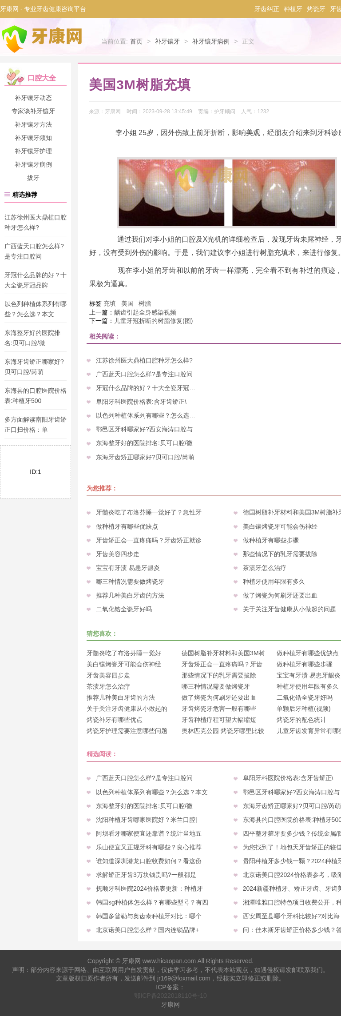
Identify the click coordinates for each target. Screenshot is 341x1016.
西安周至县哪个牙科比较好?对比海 (291, 916)
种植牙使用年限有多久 (274, 581)
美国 (127, 303)
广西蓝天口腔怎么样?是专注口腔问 (144, 374)
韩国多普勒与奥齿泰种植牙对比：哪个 (149, 916)
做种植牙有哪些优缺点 (127, 526)
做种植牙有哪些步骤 (271, 540)
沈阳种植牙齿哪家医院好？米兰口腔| (146, 819)
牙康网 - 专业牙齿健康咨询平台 (43, 8)
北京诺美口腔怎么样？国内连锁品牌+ (147, 929)
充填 (109, 303)
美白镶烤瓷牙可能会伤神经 (280, 526)
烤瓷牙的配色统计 (301, 719)
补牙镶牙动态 (33, 97)
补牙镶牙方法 (33, 124)
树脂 (145, 303)
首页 (136, 41)
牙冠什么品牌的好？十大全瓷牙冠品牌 (149, 387)
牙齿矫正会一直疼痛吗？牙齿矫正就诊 (149, 540)
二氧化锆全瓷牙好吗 (124, 609)
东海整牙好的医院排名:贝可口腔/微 (144, 442)
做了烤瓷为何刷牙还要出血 (280, 595)
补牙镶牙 (167, 41)
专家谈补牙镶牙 (33, 111)
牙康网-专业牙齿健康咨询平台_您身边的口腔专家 (43, 39)
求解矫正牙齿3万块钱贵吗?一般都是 (146, 874)
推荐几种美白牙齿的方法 (130, 595)
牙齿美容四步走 (117, 554)
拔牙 (33, 177)
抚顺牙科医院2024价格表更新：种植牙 (149, 888)
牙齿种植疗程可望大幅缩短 (219, 719)
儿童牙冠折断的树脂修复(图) (153, 320)
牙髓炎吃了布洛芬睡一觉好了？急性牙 (149, 512)
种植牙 (293, 8)
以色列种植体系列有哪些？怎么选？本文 (152, 415)
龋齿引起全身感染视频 (145, 312)
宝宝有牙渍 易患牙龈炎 (128, 567)
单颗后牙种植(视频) (303, 708)
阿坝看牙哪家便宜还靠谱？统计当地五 (149, 833)
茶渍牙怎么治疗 (264, 567)
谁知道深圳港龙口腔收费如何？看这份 (149, 861)
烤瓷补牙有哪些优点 (115, 719)
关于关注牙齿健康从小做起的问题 (289, 609)
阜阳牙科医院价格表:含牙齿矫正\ (141, 401)
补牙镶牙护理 (33, 151)
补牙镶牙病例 (211, 41)
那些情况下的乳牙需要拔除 (280, 554)
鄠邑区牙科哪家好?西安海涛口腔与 (144, 429)
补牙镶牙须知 (33, 137)
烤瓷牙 (316, 8)
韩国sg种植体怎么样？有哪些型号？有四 (152, 902)
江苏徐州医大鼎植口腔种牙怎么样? (144, 360)
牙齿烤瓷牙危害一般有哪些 (219, 708)
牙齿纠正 (266, 8)
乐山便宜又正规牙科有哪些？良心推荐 (149, 847)
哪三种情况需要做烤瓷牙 (130, 581)
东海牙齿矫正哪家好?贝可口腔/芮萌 (145, 457)
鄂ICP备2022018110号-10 (170, 995)
